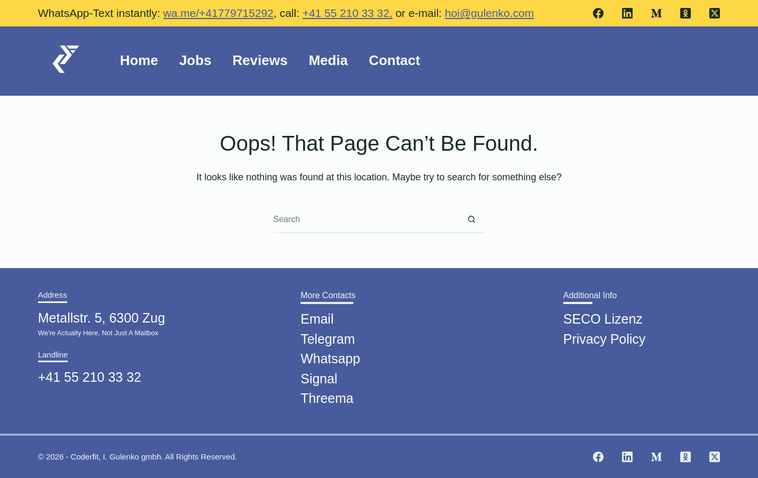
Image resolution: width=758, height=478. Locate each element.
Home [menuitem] (139, 60)
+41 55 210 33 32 (89, 373)
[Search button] (472, 220)
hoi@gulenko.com (489, 13)
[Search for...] (366, 220)
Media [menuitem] (328, 60)
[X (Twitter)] (714, 13)
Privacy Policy (604, 335)
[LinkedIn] (627, 13)
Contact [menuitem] (394, 60)
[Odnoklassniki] (685, 13)
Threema (326, 395)
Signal (318, 374)
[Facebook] (598, 13)
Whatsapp (330, 355)
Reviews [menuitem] (260, 60)
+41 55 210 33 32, (347, 13)
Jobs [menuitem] (195, 60)
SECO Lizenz (603, 315)
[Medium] (656, 13)
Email (317, 315)
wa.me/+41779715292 (218, 13)
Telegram (327, 335)
